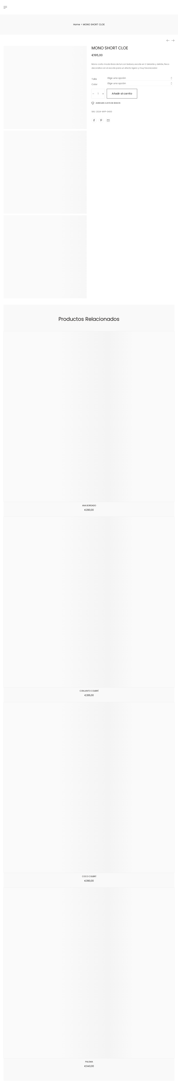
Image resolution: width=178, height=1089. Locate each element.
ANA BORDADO (89, 505)
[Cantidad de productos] (98, 93)
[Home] (76, 24)
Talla (94, 79)
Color (94, 84)
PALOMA (89, 1061)
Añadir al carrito (122, 93)
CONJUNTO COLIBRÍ (89, 690)
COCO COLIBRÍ (89, 876)
